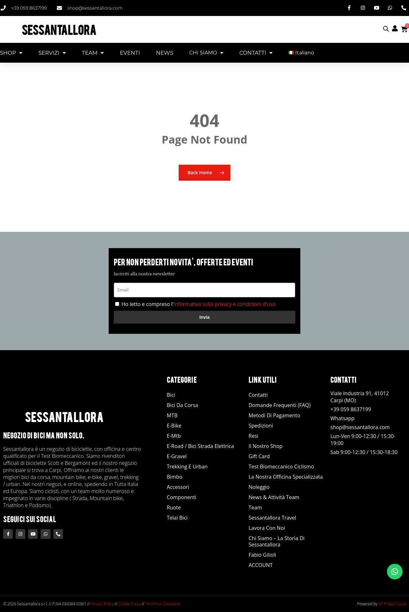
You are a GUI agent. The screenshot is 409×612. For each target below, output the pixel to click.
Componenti (181, 497)
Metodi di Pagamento (274, 415)
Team (255, 507)
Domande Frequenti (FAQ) (280, 405)
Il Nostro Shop (265, 446)
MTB (172, 415)
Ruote (174, 507)
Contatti (258, 394)
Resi (254, 435)
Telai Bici (177, 517)
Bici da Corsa (182, 405)
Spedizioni (261, 425)
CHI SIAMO (206, 52)
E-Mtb (174, 435)
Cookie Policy (129, 604)
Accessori (178, 486)
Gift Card (259, 456)
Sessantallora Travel (272, 517)
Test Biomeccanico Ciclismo (281, 466)
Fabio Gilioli (262, 554)
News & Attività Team (274, 497)
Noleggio (259, 486)
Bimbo (174, 476)
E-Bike (174, 425)
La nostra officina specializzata (286, 476)
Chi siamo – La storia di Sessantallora (277, 541)
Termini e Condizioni (163, 604)
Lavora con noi (267, 527)
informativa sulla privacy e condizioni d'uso (224, 304)
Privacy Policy (102, 604)
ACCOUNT (261, 565)
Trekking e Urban (187, 466)
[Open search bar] (386, 28)
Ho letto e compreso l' (198, 304)
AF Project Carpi (392, 604)
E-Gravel (177, 456)
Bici (171, 394)
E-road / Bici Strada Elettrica (200, 446)
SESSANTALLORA (59, 29)
